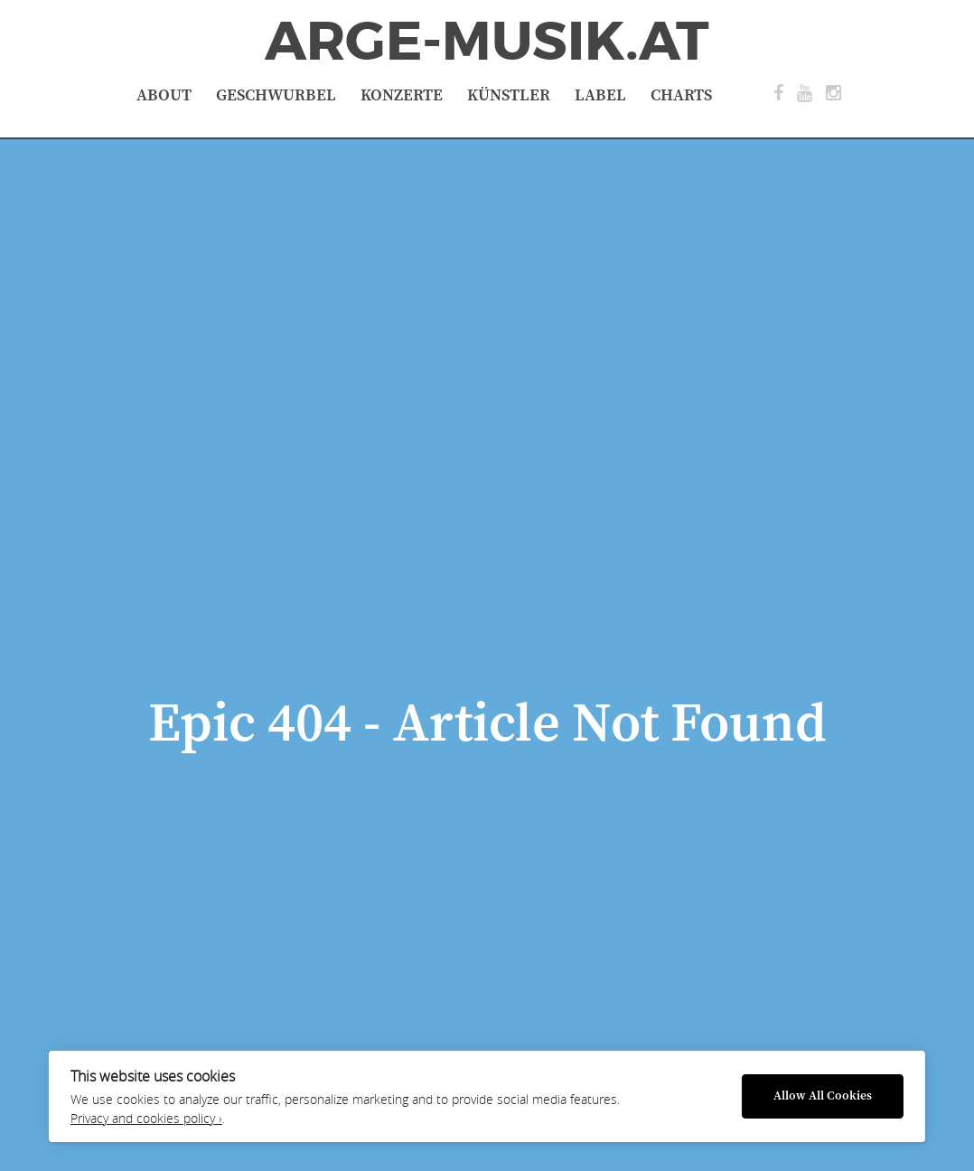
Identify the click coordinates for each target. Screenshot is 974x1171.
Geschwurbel (276, 95)
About (164, 95)
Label (600, 95)
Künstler (508, 95)
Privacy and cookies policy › (146, 1118)
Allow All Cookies (822, 1096)
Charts (681, 95)
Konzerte (402, 95)
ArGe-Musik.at (487, 41)
